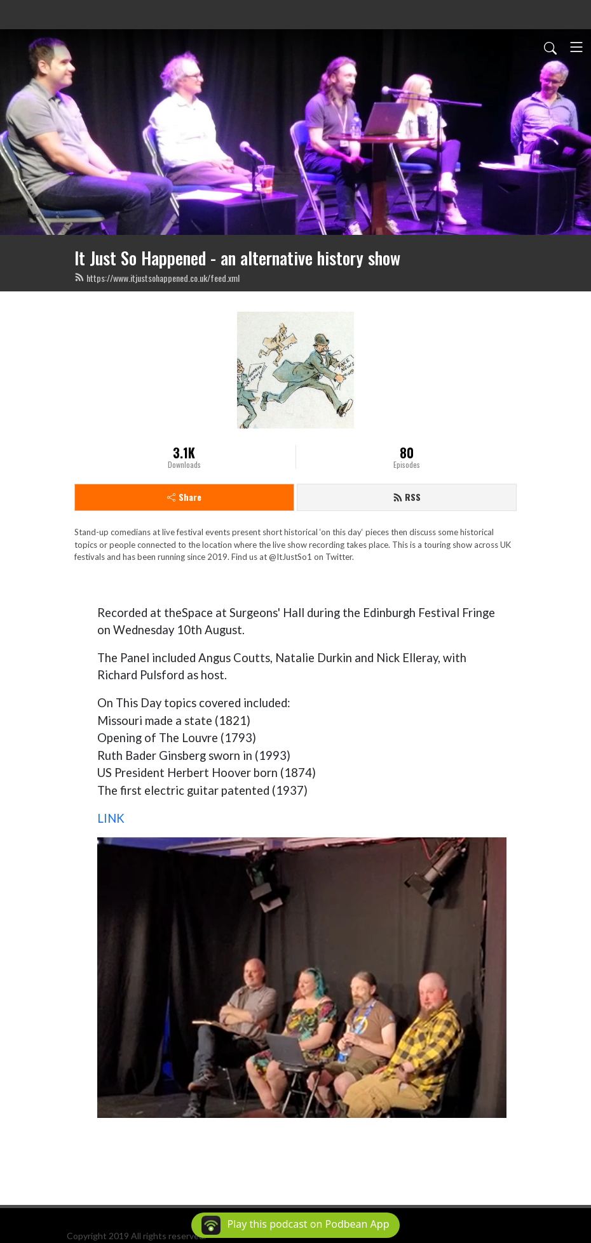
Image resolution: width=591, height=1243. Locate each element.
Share (184, 496)
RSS (407, 496)
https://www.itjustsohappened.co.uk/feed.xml (157, 277)
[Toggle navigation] (576, 47)
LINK (111, 818)
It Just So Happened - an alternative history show (237, 257)
